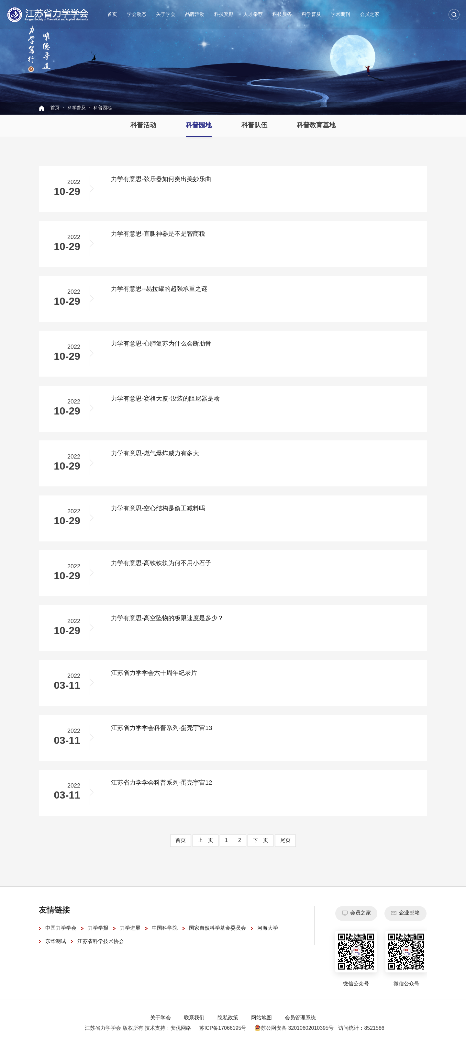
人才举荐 (253, 14)
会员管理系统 (300, 1027)
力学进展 (130, 938)
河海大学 (267, 938)
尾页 (285, 850)
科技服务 (282, 14)
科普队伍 (254, 125)
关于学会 (165, 14)
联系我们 (194, 1027)
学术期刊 (340, 14)
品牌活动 (195, 14)
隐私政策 (227, 1027)
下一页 (260, 850)
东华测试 (55, 951)
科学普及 (311, 14)
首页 (112, 14)
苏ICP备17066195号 (223, 1038)
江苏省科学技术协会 (100, 951)
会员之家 (369, 14)
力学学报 (98, 938)
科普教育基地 (316, 125)
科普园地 (103, 108)
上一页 (205, 850)
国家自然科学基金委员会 (217, 938)
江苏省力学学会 (48, 14)
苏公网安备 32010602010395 (291, 1038)
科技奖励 (224, 14)
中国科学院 (165, 938)
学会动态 (136, 14)
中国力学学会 (60, 938)
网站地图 (261, 1027)
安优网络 (181, 1038)
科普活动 (143, 125)
